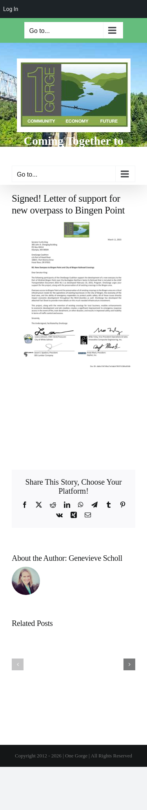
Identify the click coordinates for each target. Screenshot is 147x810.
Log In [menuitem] (10, 9)
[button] (18, 664)
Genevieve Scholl (95, 558)
